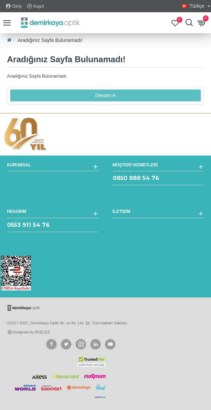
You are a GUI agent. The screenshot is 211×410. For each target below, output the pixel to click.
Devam (103, 96)
